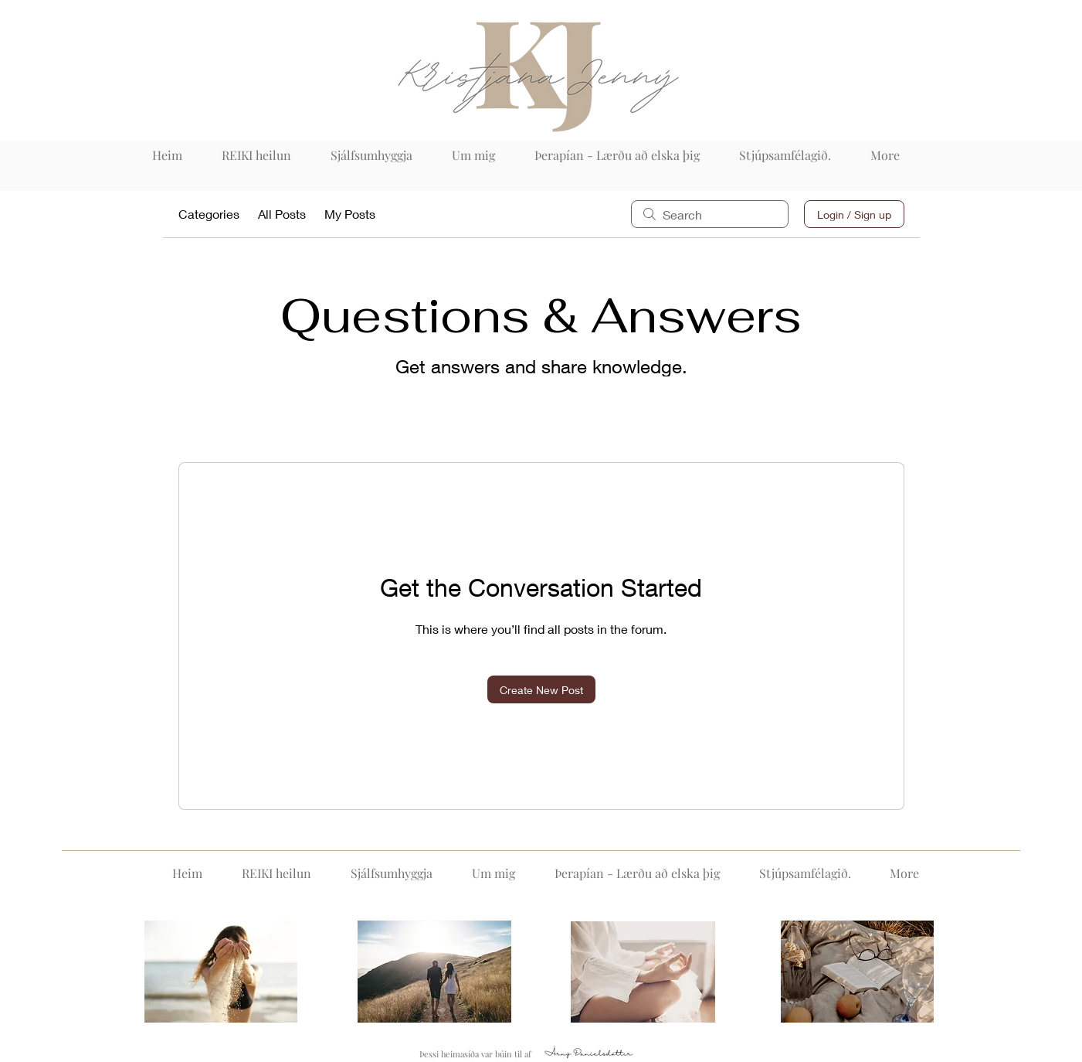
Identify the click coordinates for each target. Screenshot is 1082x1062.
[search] (710, 214)
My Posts (349, 213)
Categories (208, 213)
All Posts (282, 213)
